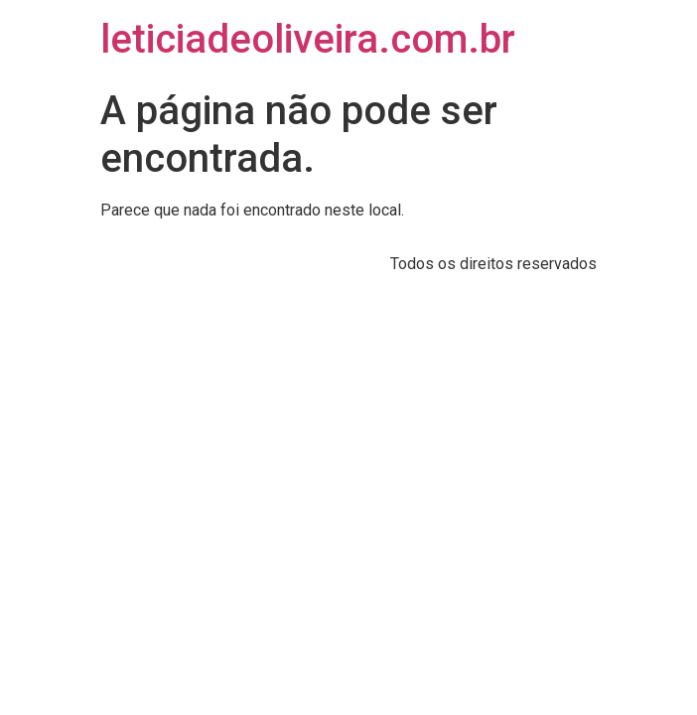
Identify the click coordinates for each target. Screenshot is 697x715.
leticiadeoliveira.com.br (307, 39)
